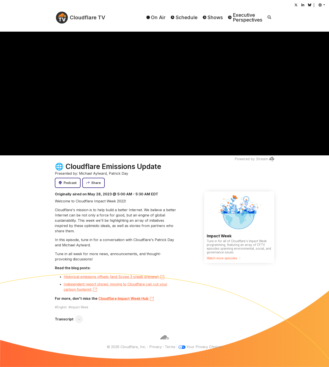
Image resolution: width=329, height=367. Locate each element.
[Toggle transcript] (79, 319)
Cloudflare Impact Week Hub (126, 299)
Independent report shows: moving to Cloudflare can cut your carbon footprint (115, 287)
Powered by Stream (254, 159)
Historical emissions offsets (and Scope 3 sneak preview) (114, 277)
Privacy (155, 347)
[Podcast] (68, 183)
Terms (170, 347)
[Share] (93, 183)
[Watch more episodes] (239, 227)
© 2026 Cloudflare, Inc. (126, 347)
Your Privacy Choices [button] (204, 347)
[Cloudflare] (164, 341)
